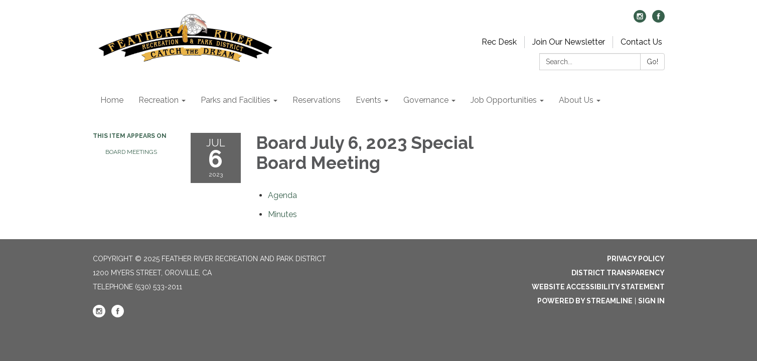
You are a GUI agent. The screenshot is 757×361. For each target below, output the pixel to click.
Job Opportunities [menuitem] (504, 100)
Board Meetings (131, 151)
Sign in (651, 301)
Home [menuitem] (111, 100)
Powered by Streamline (585, 301)
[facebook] (658, 20)
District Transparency (618, 273)
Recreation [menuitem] (158, 100)
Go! (652, 62)
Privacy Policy (636, 259)
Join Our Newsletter (568, 42)
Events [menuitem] (368, 100)
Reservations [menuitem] (316, 100)
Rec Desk (499, 42)
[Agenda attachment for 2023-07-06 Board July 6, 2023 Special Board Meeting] (282, 195)
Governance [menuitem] (425, 100)
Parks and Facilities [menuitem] (235, 100)
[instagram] (640, 20)
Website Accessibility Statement (598, 287)
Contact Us (641, 42)
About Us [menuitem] (576, 100)
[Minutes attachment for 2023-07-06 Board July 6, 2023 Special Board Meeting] (282, 214)
